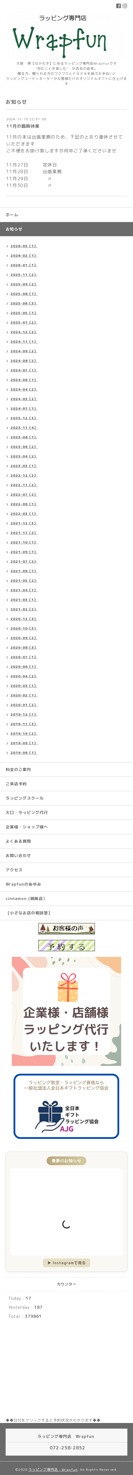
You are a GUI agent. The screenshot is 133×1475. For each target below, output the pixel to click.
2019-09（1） (24, 743)
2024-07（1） (24, 370)
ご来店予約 (16, 783)
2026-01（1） (24, 265)
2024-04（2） (24, 389)
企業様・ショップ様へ (27, 826)
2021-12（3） (24, 523)
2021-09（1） (24, 551)
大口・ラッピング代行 (27, 812)
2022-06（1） (24, 504)
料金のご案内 (18, 769)
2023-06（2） (24, 446)
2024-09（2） (24, 351)
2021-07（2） (24, 561)
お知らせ (14, 229)
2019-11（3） (24, 723)
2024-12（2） (24, 332)
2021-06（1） (24, 571)
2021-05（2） (24, 580)
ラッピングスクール (25, 798)
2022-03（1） (24, 513)
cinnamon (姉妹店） (26, 898)
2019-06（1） (24, 752)
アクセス (14, 869)
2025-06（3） (24, 303)
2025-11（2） (24, 274)
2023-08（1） (24, 437)
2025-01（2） (24, 322)
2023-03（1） (24, 465)
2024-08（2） (24, 360)
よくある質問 (18, 841)
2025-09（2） (24, 284)
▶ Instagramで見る (66, 1262)
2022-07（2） (24, 494)
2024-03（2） (24, 398)
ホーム (12, 214)
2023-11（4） (24, 427)
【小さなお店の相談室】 (29, 912)
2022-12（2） (24, 475)
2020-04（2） (24, 676)
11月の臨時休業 (23, 126)
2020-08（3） (24, 647)
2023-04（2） (24, 456)
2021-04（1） (24, 590)
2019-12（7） (24, 714)
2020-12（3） (24, 618)
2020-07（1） (24, 657)
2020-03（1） (24, 685)
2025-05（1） (24, 312)
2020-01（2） (24, 704)
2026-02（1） (24, 255)
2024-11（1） (24, 341)
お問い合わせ (18, 855)
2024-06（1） (24, 379)
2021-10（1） (24, 542)
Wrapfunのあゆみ (23, 884)
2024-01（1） (24, 408)
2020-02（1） (24, 695)
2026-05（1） (24, 245)
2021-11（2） (24, 532)
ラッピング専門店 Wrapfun (53, 1469)
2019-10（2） (24, 733)
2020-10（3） (24, 628)
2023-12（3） (24, 418)
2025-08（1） (24, 293)
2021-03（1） (24, 599)
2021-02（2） (24, 609)
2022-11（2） (24, 484)
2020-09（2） (24, 637)
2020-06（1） (24, 666)
